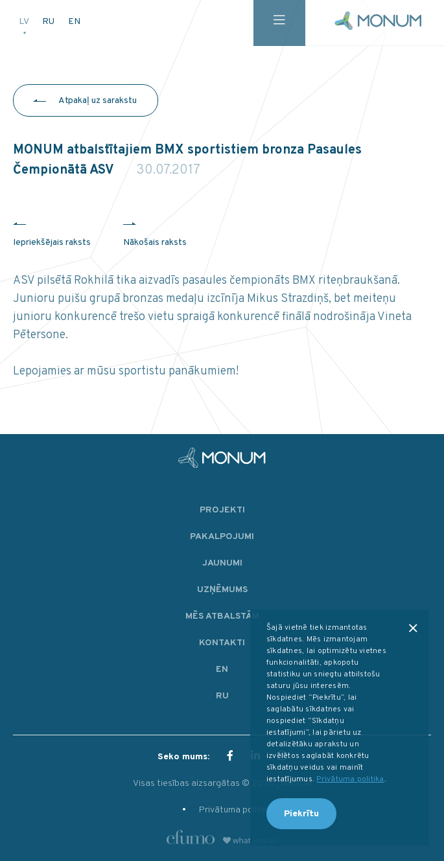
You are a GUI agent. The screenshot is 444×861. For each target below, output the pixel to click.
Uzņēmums (222, 589)
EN (74, 20)
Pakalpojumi (222, 536)
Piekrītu (301, 814)
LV (24, 20)
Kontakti (222, 643)
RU (49, 20)
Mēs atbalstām (222, 616)
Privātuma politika (235, 810)
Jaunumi (222, 563)
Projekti (222, 510)
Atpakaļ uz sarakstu (97, 100)
